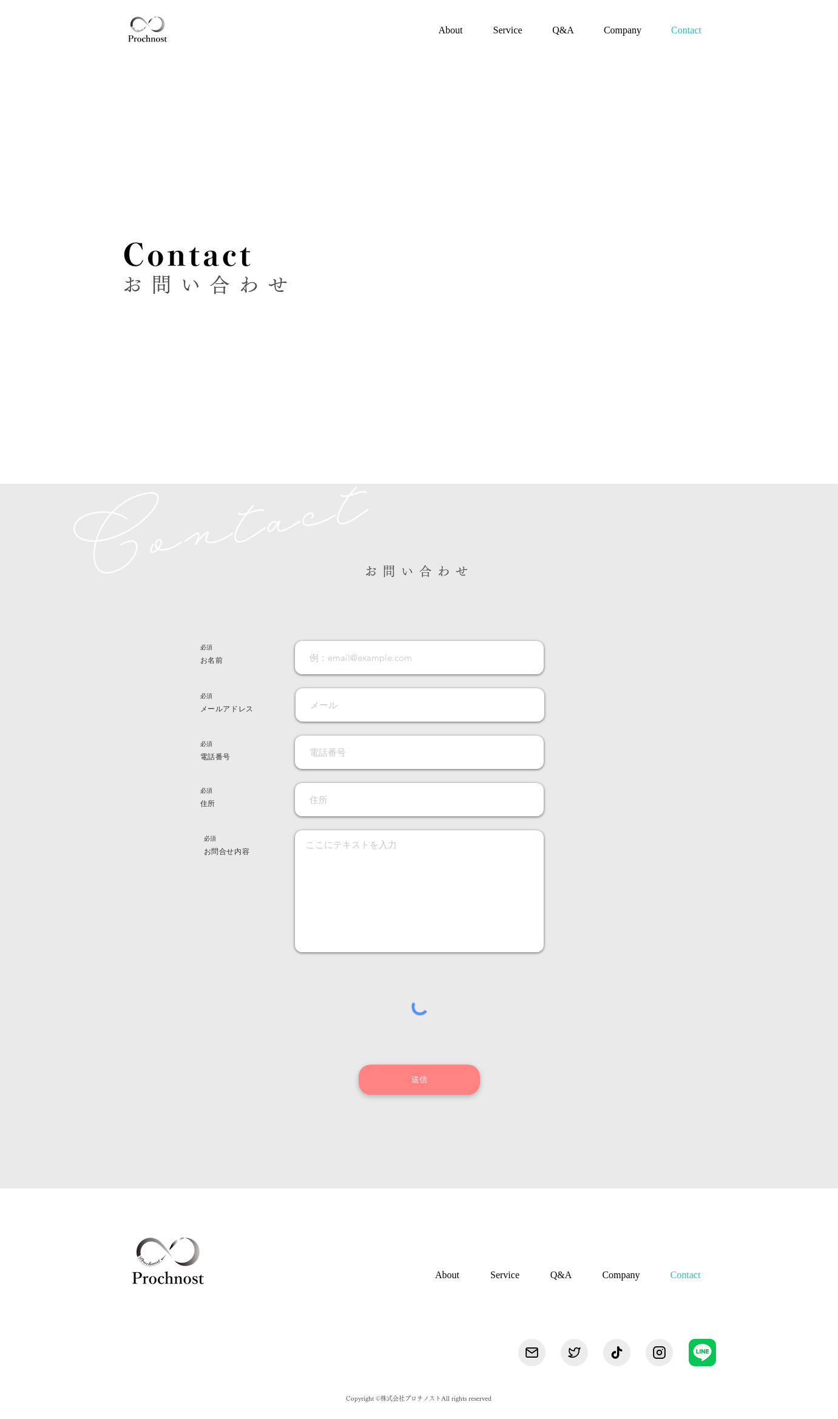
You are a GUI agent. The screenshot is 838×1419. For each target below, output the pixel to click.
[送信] (419, 1080)
